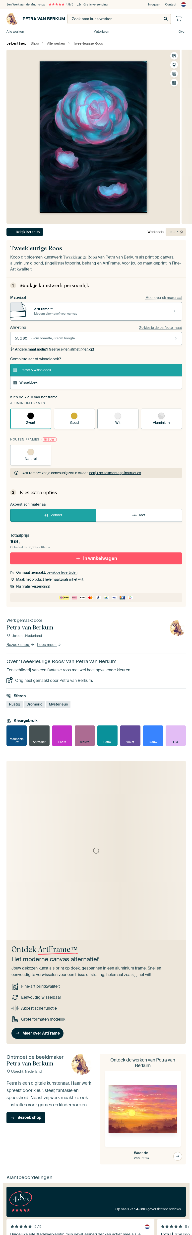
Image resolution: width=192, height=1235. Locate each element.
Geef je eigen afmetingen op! (52, 349)
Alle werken (15, 31)
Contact (170, 4)
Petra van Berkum (35, 19)
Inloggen (154, 4)
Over (182, 31)
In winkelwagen (96, 558)
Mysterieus (58, 704)
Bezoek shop (20, 644)
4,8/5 (61, 4)
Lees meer (49, 644)
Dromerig (34, 704)
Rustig (14, 704)
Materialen (101, 31)
